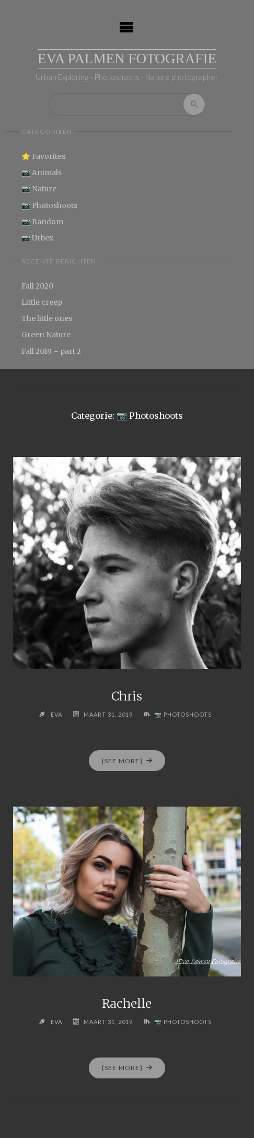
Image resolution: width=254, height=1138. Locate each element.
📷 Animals (41, 172)
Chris (126, 696)
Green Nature (46, 334)
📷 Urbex (37, 238)
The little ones (46, 318)
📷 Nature (38, 189)
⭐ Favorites (43, 156)
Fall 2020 (37, 286)
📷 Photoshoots (49, 205)
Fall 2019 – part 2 (51, 351)
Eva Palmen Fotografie (127, 58)
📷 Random (42, 221)
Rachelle (127, 1003)
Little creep (41, 302)
